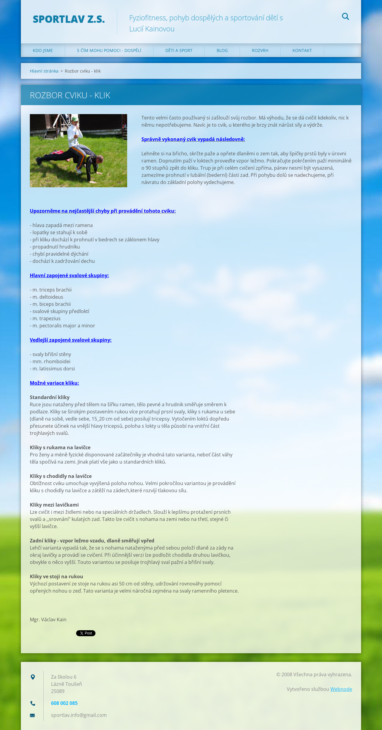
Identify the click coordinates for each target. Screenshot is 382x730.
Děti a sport (178, 50)
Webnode (341, 689)
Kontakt (302, 50)
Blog (222, 50)
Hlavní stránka (44, 71)
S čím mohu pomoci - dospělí (109, 50)
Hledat (345, 17)
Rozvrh (260, 50)
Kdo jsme (43, 50)
